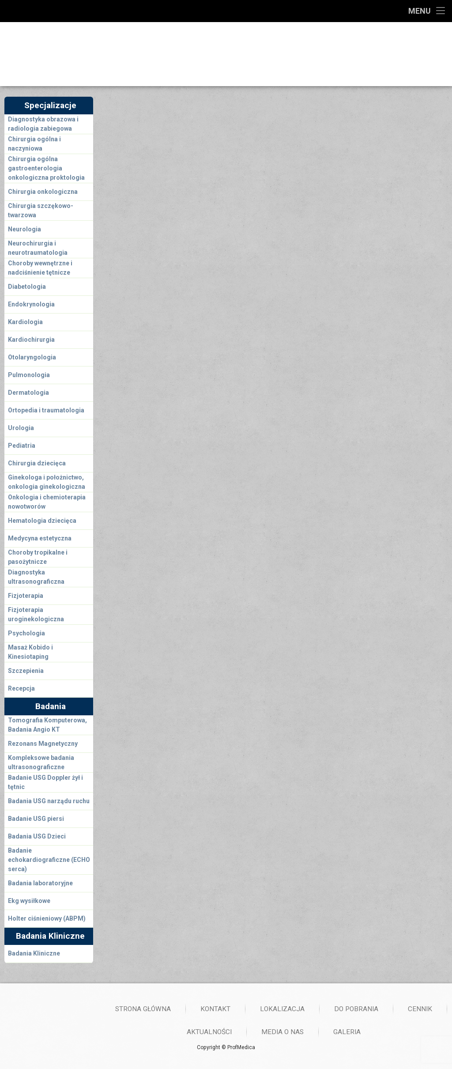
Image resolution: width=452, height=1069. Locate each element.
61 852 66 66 (348, 51)
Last (220, 437)
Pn (125, 252)
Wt (143, 252)
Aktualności (391, 1032)
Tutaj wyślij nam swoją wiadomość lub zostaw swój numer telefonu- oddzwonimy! (234, 491)
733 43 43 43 (188, 61)
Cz (181, 252)
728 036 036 (347, 61)
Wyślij (138, 580)
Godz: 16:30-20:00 (281, 254)
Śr (162, 252)
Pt (200, 252)
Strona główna (326, 1009)
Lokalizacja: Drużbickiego (378, 254)
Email (126, 455)
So (125, 265)
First (123, 437)
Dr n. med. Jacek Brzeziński (153, 151)
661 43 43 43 (188, 51)
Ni (143, 265)
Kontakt (398, 1009)
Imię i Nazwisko (141, 410)
